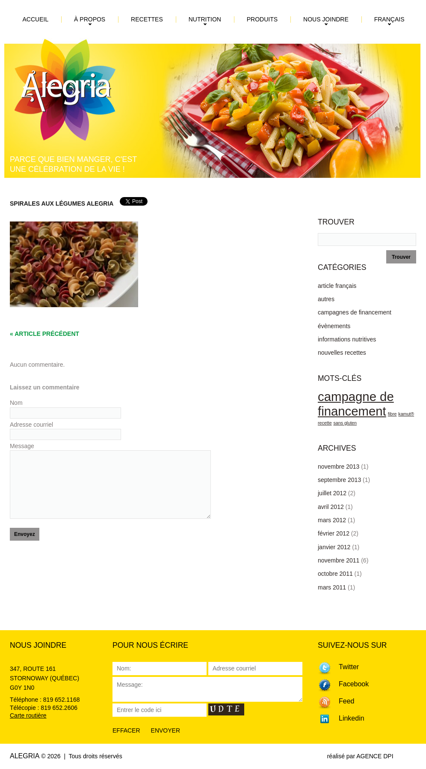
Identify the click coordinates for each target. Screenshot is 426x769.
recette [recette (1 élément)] (325, 422)
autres (326, 299)
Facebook (354, 684)
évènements (334, 326)
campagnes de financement (354, 312)
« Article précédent (44, 333)
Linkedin (351, 718)
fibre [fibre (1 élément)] (392, 413)
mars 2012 (332, 520)
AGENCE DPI (374, 756)
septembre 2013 (339, 479)
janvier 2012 (334, 547)
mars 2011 (332, 587)
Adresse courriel (33, 424)
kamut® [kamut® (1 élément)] (406, 413)
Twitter (349, 666)
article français (337, 285)
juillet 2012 (332, 493)
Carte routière (28, 715)
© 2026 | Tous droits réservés (81, 756)
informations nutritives (347, 339)
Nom (18, 402)
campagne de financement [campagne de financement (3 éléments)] (356, 403)
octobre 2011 (335, 573)
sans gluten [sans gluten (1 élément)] (345, 422)
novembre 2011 (338, 560)
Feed (346, 701)
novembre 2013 (338, 466)
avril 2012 (331, 506)
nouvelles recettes (342, 352)
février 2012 (333, 533)
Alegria (24, 756)
